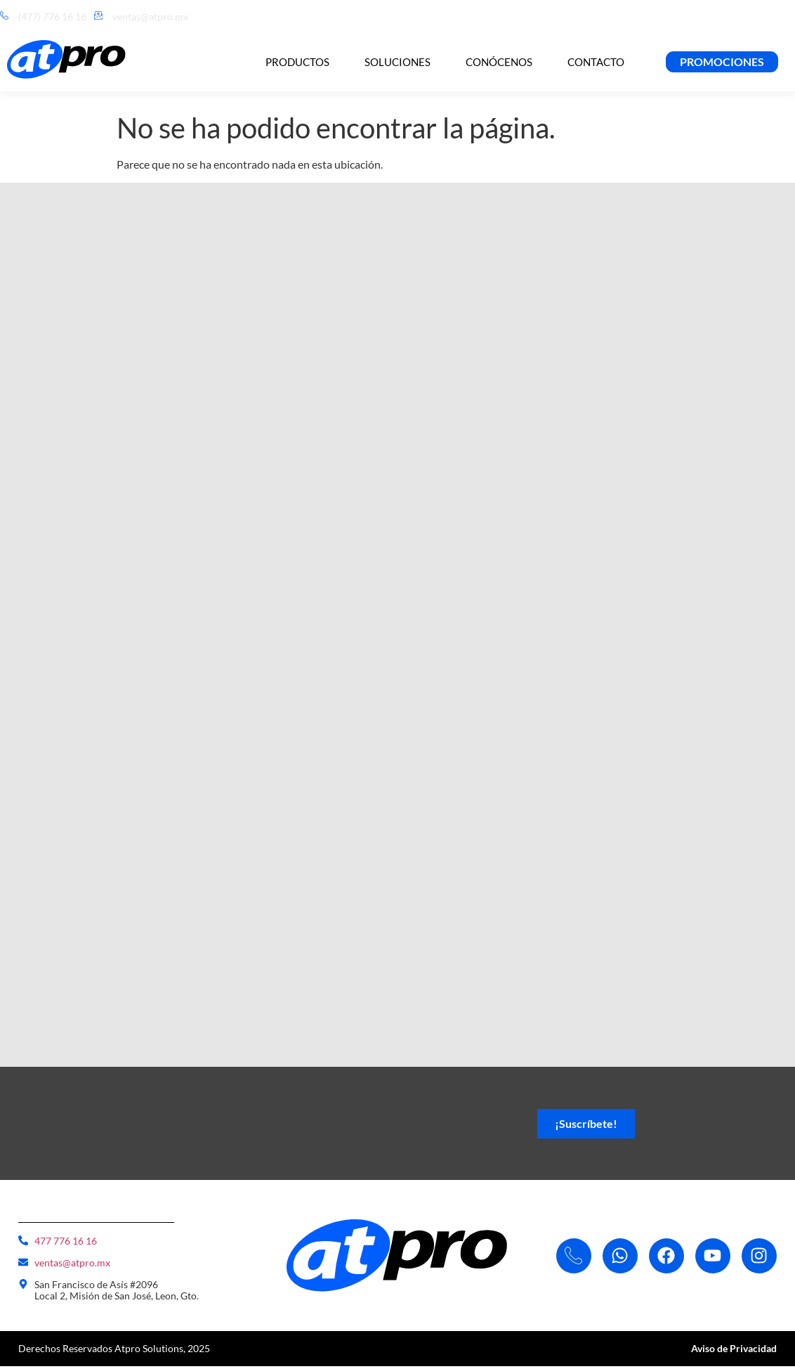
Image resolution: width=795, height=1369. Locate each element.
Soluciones (397, 62)
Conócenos (499, 62)
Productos (297, 62)
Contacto (595, 62)
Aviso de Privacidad (734, 1351)
